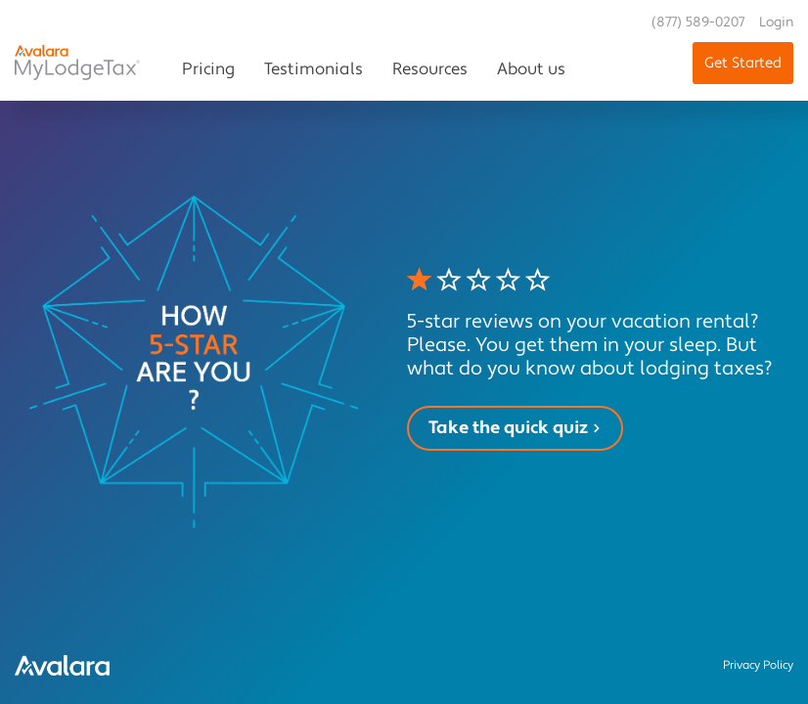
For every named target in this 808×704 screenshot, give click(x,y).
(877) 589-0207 (697, 22)
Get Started (743, 63)
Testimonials (313, 69)
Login (776, 22)
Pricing (208, 69)
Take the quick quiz (515, 428)
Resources (430, 69)
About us (531, 69)
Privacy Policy (758, 665)
